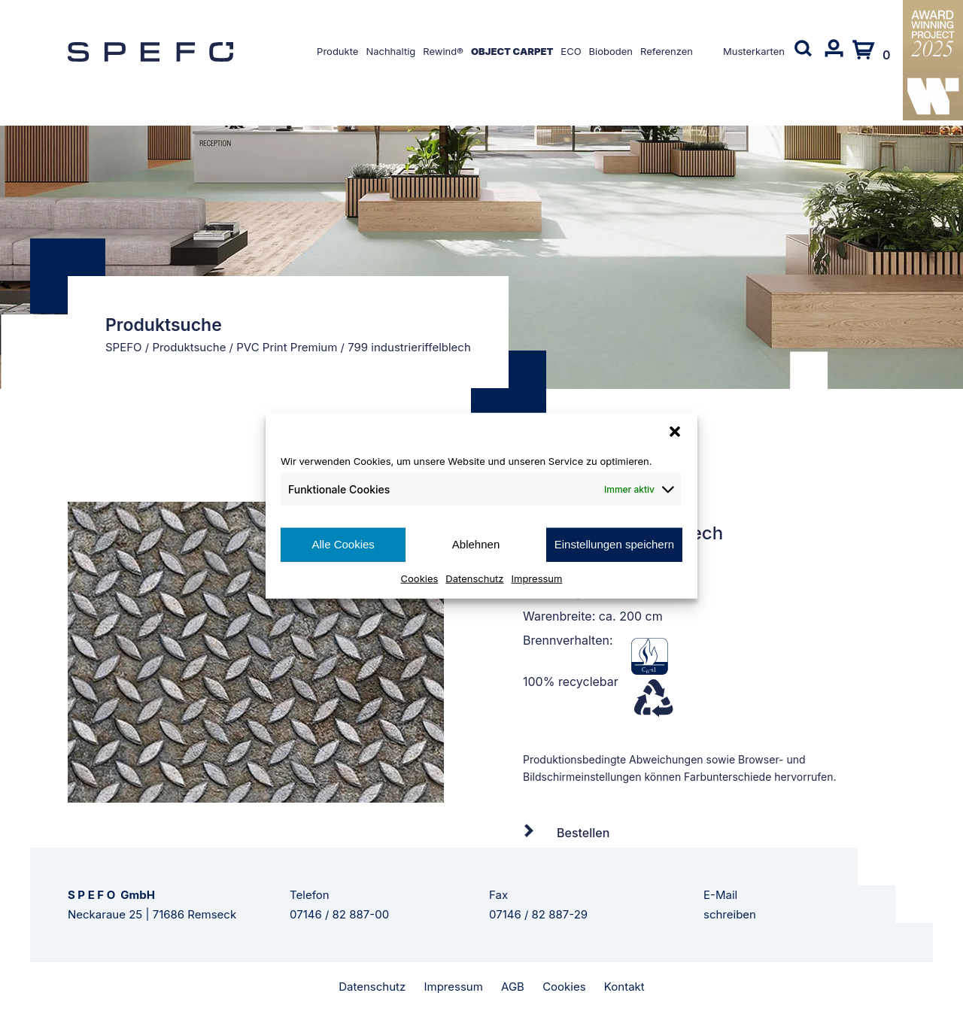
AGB (512, 986)
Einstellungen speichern (614, 544)
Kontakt (624, 986)
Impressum (537, 578)
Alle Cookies (342, 544)
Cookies (420, 578)
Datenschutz (474, 578)
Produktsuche (189, 347)
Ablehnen (476, 544)
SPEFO (123, 347)
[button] (674, 431)
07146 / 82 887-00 (339, 914)
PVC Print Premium (286, 347)
